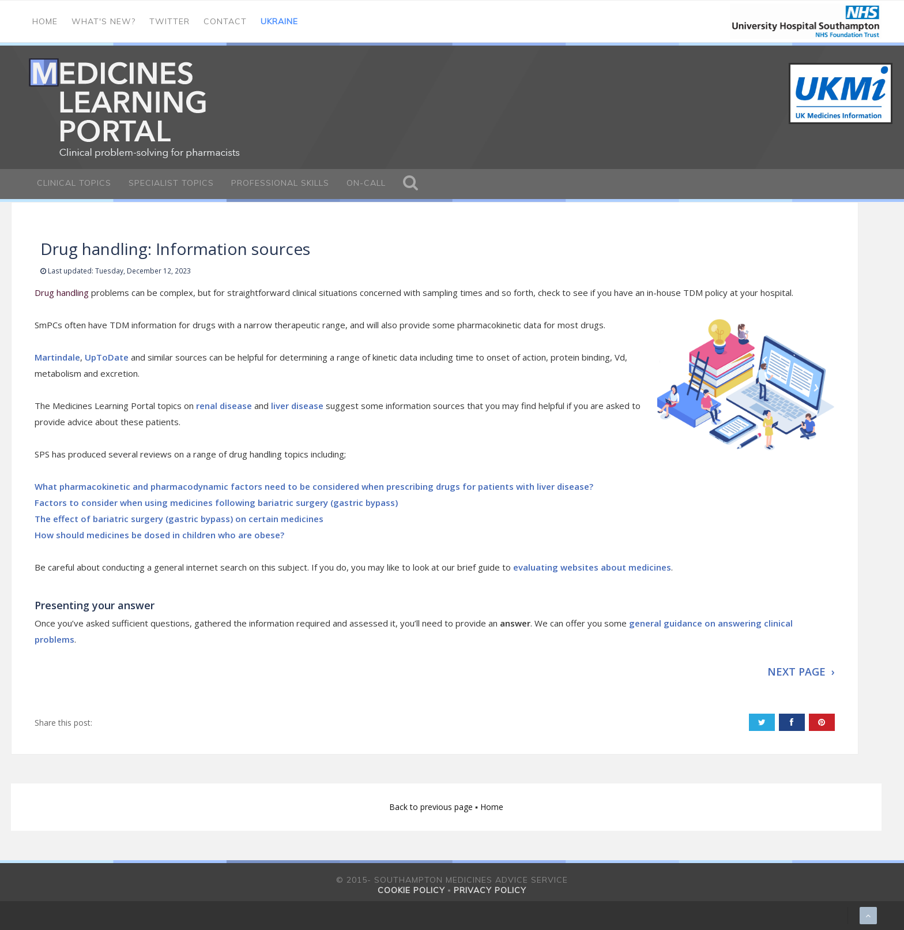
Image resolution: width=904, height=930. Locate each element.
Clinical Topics (74, 183)
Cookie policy (411, 890)
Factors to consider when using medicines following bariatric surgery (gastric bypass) (216, 502)
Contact (225, 21)
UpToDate (107, 357)
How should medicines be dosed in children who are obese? (159, 535)
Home (45, 21)
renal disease (224, 405)
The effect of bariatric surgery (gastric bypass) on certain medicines (179, 518)
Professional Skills (280, 183)
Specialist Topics (171, 183)
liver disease (297, 405)
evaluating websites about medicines (592, 567)
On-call (366, 183)
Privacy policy (490, 890)
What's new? (103, 21)
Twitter (169, 21)
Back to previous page (432, 806)
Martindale (57, 357)
